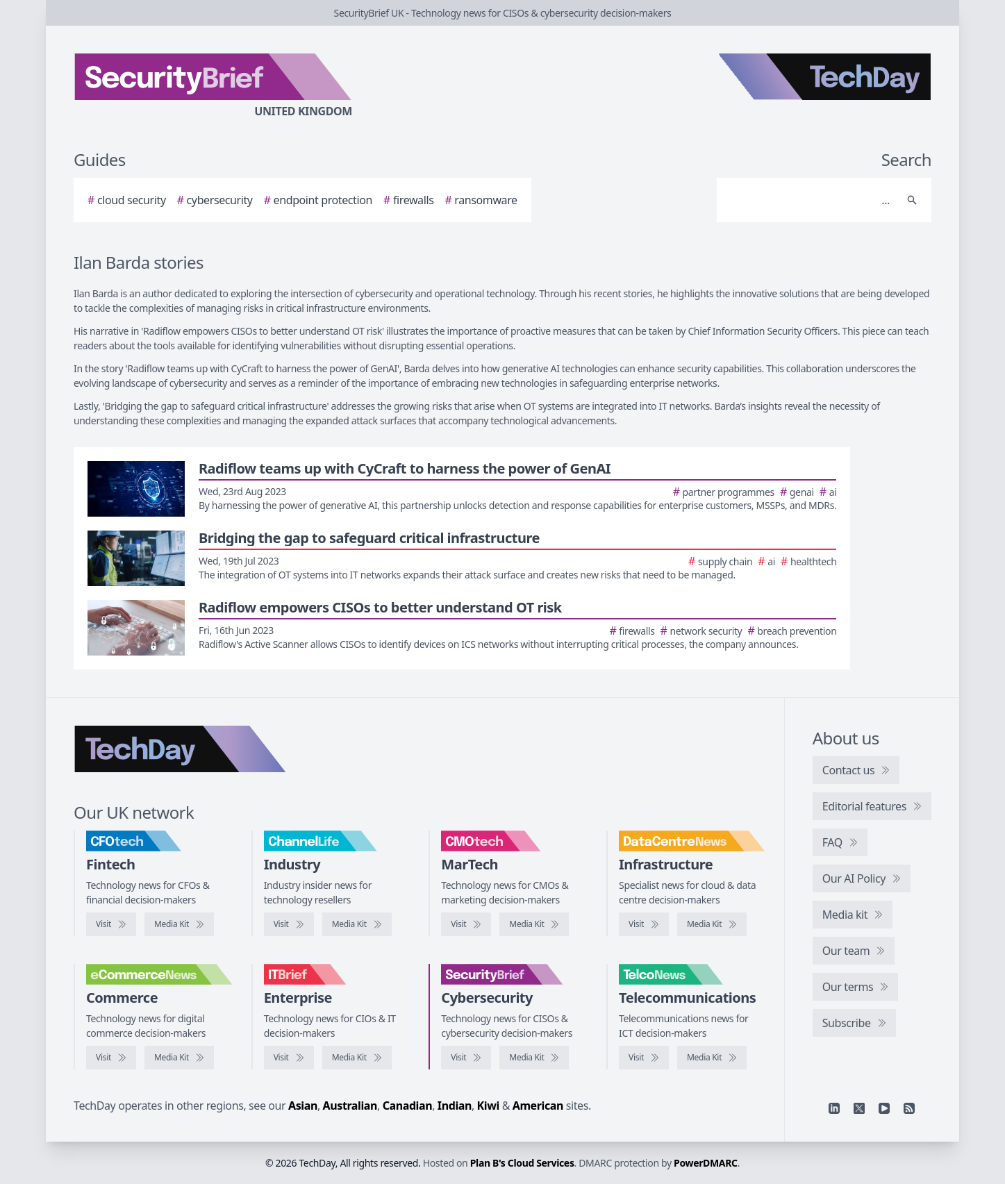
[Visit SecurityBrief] (466, 1057)
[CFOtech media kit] (179, 924)
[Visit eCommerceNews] (111, 1057)
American (538, 1105)
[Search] (810, 200)
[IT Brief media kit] (357, 1057)
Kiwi (488, 1105)
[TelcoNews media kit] (712, 1057)
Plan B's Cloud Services (522, 1162)
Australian (350, 1105)
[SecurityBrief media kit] (534, 1057)
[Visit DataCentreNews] (644, 924)
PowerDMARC (706, 1162)
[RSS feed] (909, 1108)
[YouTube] (884, 1108)
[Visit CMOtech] (466, 924)
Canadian (408, 1105)
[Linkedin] (834, 1108)
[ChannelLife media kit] (357, 924)
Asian (302, 1105)
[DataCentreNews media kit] (712, 924)
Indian (455, 1105)
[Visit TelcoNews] (644, 1057)
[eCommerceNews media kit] (179, 1057)
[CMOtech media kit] (534, 924)
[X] (859, 1108)
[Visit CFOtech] (111, 924)
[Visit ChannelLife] (289, 924)
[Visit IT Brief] (289, 1057)
